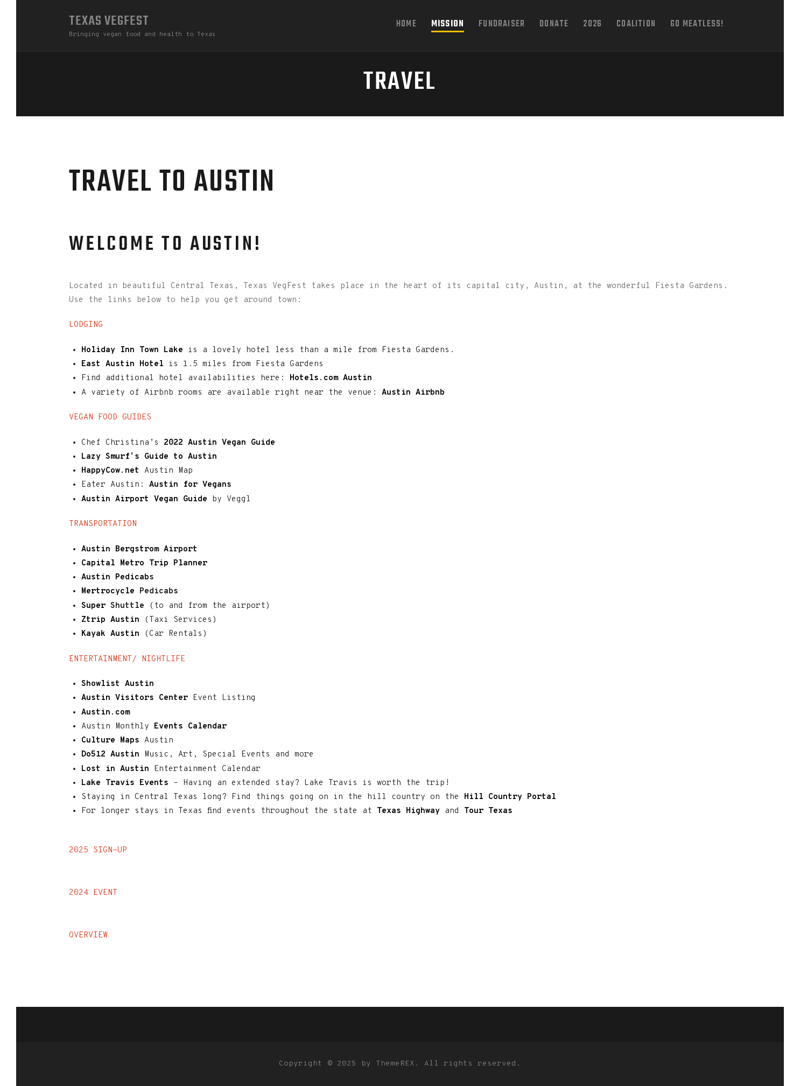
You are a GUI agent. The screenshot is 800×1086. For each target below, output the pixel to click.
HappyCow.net (110, 471)
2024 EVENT (93, 893)
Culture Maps (110, 740)
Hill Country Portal (510, 797)
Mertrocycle (110, 591)
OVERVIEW (88, 935)
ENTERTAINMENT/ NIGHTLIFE (127, 659)
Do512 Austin (110, 754)
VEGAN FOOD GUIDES (110, 417)
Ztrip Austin (112, 620)
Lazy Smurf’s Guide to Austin (149, 457)
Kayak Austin (110, 634)
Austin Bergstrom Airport (139, 549)
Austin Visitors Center (134, 698)
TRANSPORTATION (103, 524)
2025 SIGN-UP (98, 850)
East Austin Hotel (122, 364)
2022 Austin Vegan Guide (219, 443)
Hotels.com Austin (328, 378)
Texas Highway (411, 811)
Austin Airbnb (413, 393)
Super (95, 606)
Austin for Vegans (190, 485)
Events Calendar (190, 726)
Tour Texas (488, 811)
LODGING (86, 325)
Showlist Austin (117, 684)
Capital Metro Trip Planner (144, 563)
